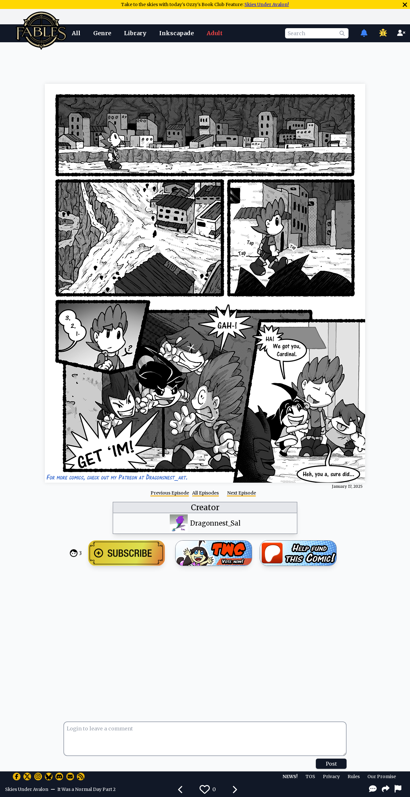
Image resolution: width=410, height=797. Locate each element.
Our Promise (381, 776)
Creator (205, 507)
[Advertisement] (205, 61)
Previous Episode (170, 493)
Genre (102, 33)
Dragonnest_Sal (215, 523)
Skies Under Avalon (26, 789)
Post (331, 764)
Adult (215, 33)
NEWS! (290, 776)
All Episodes (205, 493)
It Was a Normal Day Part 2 (86, 789)
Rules (354, 776)
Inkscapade (176, 33)
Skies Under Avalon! (266, 4)
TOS (310, 776)
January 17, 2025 (347, 486)
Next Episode (241, 493)
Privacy (331, 776)
